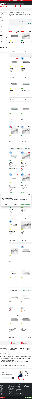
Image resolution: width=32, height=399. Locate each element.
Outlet (1, 394)
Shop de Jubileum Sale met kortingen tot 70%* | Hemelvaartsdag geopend (16, 0)
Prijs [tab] (1, 33)
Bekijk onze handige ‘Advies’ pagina (25, 101)
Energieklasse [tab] (2, 47)
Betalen (9, 387)
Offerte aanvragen (10, 390)
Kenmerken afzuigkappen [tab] (3, 60)
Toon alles (1, 31)
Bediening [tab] (1, 49)
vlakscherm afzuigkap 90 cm (12, 349)
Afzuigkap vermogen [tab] (3, 51)
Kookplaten (1, 387)
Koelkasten (1, 385)
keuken (20, 365)
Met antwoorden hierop (15, 343)
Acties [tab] (1, 11)
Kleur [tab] (1, 43)
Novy (11, 352)
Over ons (17, 385)
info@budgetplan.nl (22, 379)
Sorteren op (26, 25)
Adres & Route (18, 387)
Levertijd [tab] (1, 35)
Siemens (7, 352)
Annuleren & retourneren (11, 386)
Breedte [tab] (1, 45)
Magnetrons (1, 391)
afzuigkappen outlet (4, 353)
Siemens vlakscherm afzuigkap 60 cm (7, 358)
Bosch (8, 352)
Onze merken (9, 392)
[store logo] (3, 4)
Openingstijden (18, 386)
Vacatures (17, 388)
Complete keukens (2, 393)
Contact (9, 385)
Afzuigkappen (1, 388)
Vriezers (1, 386)
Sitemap (9, 393)
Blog (16, 390)
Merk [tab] (1, 17)
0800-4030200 (26, 343)
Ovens (1, 389)
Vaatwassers (1, 392)
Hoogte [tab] (1, 37)
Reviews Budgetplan (18, 389)
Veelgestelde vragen (10, 389)
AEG (10, 352)
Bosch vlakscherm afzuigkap (16, 358)
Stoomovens (1, 390)
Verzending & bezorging (11, 388)
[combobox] (16, 4)
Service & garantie (10, 391)
